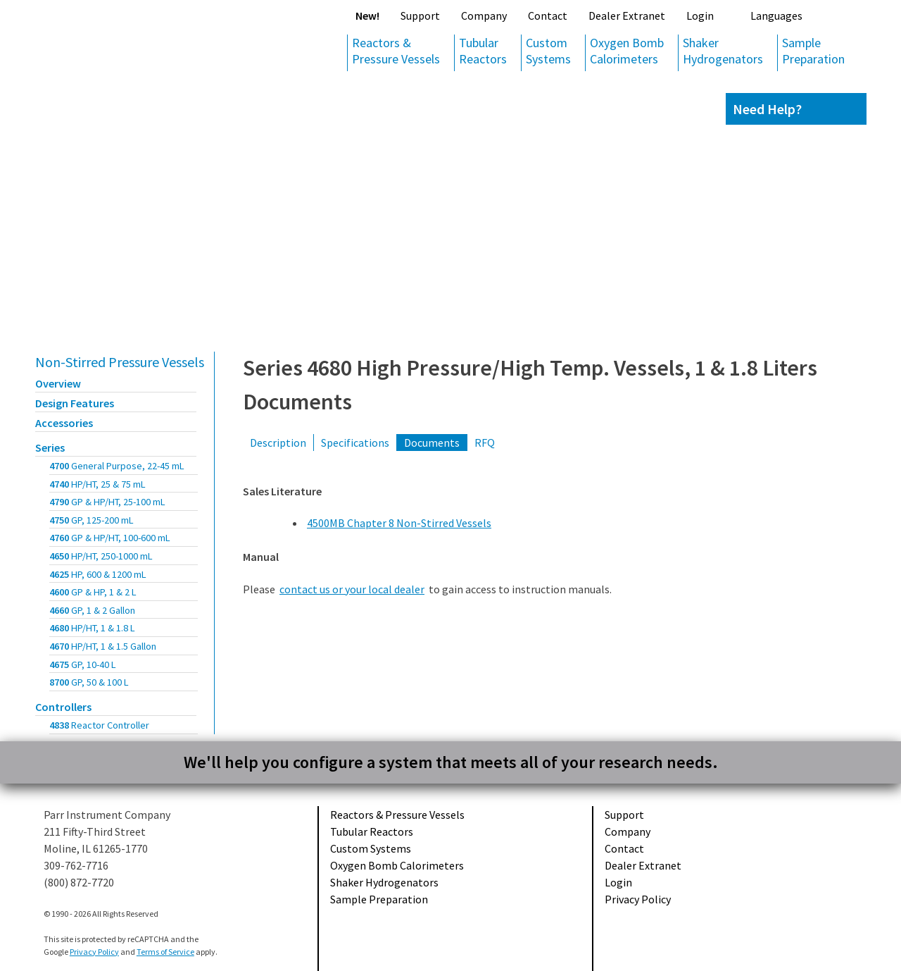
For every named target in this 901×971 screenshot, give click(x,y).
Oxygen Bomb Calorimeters (627, 51)
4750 (91, 520)
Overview (58, 383)
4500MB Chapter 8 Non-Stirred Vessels (399, 523)
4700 (116, 465)
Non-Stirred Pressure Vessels (119, 362)
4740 (97, 484)
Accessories (64, 423)
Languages (776, 15)
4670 (102, 646)
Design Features (74, 403)
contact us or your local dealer (351, 589)
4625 (97, 574)
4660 (92, 610)
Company (484, 15)
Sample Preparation (813, 51)
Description (278, 442)
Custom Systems (548, 51)
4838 (99, 725)
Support (420, 15)
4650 (101, 556)
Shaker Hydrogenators (723, 51)
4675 (82, 664)
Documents (432, 442)
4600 (93, 592)
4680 (92, 627)
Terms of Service (165, 951)
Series (50, 447)
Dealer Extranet (626, 15)
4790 (107, 501)
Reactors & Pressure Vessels (396, 51)
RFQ (484, 442)
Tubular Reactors (483, 51)
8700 (89, 682)
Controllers (63, 707)
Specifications (355, 442)
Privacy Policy (638, 899)
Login (700, 15)
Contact (547, 15)
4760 (109, 537)
